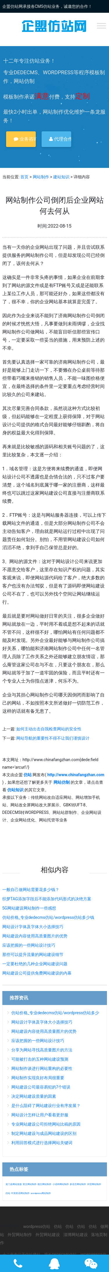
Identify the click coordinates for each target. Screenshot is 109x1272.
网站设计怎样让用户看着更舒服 (39, 1115)
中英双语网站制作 (20, 1193)
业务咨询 (25, 139)
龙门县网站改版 (14, 1184)
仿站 (8, 1193)
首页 (24, 177)
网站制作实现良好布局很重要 (37, 1077)
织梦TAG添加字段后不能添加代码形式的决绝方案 (46, 899)
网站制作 (41, 177)
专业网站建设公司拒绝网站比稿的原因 (46, 1124)
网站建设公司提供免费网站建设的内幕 (37, 973)
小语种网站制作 (61, 1184)
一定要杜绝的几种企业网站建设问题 (34, 963)
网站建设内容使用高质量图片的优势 (34, 936)
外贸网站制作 (94, 1184)
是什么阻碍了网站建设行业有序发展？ (46, 1105)
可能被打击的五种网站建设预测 (39, 1059)
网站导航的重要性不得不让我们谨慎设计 (53, 738)
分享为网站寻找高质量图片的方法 (41, 1050)
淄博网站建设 (75, 1234)
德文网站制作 (44, 1184)
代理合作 (60, 139)
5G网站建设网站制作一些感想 (29, 908)
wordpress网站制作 (41, 1193)
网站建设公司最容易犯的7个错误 (41, 1087)
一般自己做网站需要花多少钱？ (30, 889)
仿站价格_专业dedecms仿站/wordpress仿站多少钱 (48, 917)
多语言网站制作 (78, 1184)
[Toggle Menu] (101, 25)
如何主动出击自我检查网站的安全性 (48, 729)
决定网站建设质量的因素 (33, 1096)
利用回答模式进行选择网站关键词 (41, 1142)
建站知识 (61, 177)
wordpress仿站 (36, 1226)
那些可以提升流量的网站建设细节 (32, 954)
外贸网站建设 (47, 1234)
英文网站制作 (30, 1184)
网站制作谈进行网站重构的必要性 (41, 1068)
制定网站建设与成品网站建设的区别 (43, 1133)
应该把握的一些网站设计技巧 (28, 945)
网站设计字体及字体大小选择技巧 (32, 926)
